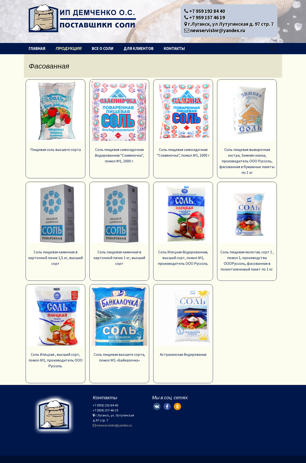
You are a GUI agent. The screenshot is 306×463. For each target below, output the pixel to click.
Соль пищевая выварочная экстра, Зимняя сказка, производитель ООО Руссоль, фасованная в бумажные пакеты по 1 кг (247, 128)
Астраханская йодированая (183, 321)
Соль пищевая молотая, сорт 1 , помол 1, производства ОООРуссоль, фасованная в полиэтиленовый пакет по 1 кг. (247, 227)
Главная (37, 48)
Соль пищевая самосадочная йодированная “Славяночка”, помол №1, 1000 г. (119, 122)
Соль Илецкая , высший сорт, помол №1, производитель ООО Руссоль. (55, 327)
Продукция (69, 48)
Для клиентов (138, 48)
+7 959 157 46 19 (204, 17)
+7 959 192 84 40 (204, 11)
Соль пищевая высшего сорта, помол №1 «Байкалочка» (119, 324)
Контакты (174, 48)
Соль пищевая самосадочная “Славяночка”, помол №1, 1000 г (183, 119)
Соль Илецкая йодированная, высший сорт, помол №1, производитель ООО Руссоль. (183, 225)
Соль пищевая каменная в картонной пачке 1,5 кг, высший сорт (55, 225)
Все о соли (102, 48)
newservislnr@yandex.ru (214, 30)
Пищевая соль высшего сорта (55, 116)
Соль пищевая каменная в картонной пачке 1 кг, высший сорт (119, 225)
